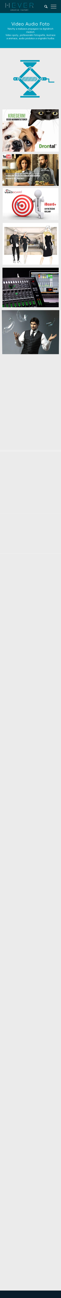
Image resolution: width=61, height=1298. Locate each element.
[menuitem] (44, 6)
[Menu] (51, 6)
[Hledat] (44, 6)
